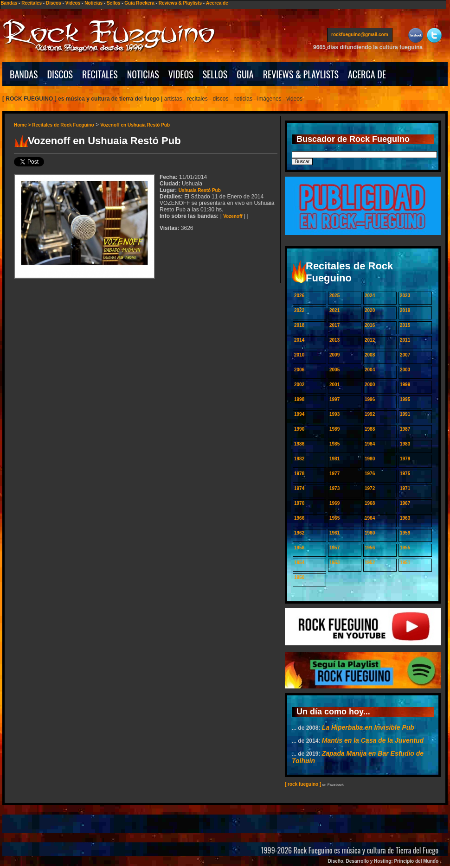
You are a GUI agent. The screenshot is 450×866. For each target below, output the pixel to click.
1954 (299, 562)
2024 (370, 295)
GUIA (245, 74)
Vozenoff (232, 216)
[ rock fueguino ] (303, 784)
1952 (370, 562)
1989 (334, 429)
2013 (334, 340)
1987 (405, 429)
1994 (299, 414)
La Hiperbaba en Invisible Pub (368, 727)
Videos (73, 3)
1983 (405, 443)
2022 (299, 310)
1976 (370, 473)
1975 (405, 473)
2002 (299, 384)
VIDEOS (180, 74)
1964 (370, 518)
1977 (334, 473)
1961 (334, 532)
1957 (334, 547)
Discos (53, 3)
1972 (370, 488)
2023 (405, 295)
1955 (405, 547)
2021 (334, 310)
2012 (370, 340)
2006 (299, 369)
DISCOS (60, 74)
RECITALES (100, 74)
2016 (370, 325)
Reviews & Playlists (180, 3)
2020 (370, 310)
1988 (370, 429)
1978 (299, 473)
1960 (370, 532)
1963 (405, 518)
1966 (299, 518)
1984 (370, 443)
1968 (370, 503)
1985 (334, 443)
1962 (299, 532)
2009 (334, 354)
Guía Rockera (139, 3)
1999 (405, 384)
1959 (405, 532)
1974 (299, 488)
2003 (405, 369)
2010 (299, 354)
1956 (370, 547)
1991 (405, 414)
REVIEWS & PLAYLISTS (301, 74)
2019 (405, 310)
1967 (405, 503)
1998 (299, 399)
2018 (299, 325)
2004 (370, 369)
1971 (405, 488)
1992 (370, 414)
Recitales (31, 3)
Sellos (113, 3)
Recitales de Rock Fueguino (63, 124)
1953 (334, 562)
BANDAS (24, 74)
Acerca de (217, 3)
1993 (334, 414)
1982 (299, 458)
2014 (299, 340)
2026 (299, 295)
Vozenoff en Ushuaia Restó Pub (135, 124)
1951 (405, 562)
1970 (299, 503)
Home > (23, 124)
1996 (370, 399)
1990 (299, 429)
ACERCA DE (367, 74)
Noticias (93, 3)
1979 (405, 458)
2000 (370, 384)
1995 (405, 399)
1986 (299, 443)
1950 (299, 577)
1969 (334, 503)
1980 (370, 458)
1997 (334, 399)
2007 (405, 354)
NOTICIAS (143, 74)
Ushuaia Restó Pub (200, 190)
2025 (334, 295)
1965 (334, 518)
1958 (299, 547)
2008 (370, 354)
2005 (334, 369)
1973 (334, 488)
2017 (334, 325)
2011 (405, 340)
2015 (405, 325)
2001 (334, 384)
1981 (334, 458)
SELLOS (215, 74)
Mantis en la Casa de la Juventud (373, 740)
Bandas (8, 3)
